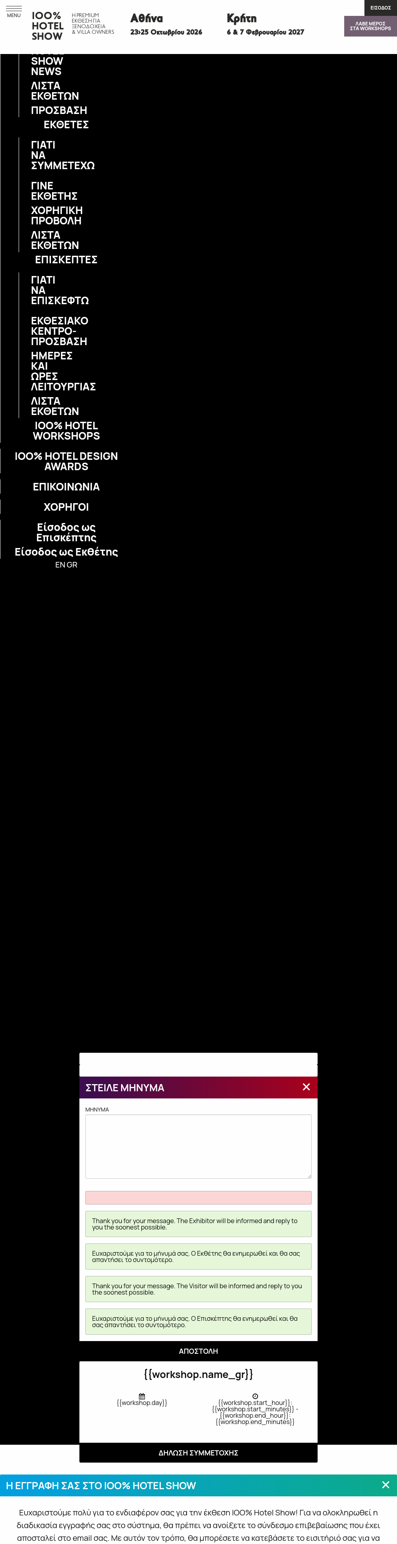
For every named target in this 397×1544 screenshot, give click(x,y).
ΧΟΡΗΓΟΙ (66, 507)
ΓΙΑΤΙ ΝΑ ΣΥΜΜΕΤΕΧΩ (35, 154)
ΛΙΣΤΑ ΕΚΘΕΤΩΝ (35, 90)
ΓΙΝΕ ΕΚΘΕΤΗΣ (35, 190)
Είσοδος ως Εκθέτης (66, 551)
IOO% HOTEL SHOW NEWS (35, 55)
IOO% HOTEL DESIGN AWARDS (66, 461)
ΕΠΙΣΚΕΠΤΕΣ (66, 259)
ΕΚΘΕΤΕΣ (66, 124)
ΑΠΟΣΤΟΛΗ (198, 1351)
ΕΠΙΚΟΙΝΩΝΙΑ (66, 486)
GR (72, 564)
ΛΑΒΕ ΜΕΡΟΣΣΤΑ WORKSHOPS (370, 26)
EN (60, 564)
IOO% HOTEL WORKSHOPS (66, 430)
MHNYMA (198, 1142)
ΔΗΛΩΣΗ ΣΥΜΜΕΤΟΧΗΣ (198, 1452)
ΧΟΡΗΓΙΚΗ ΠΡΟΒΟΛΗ (35, 215)
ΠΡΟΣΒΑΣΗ (35, 110)
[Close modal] (306, 1086)
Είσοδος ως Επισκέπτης (66, 532)
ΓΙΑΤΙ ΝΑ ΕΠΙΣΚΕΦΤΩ (35, 289)
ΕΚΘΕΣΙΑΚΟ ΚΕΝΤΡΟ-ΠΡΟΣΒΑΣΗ (35, 330)
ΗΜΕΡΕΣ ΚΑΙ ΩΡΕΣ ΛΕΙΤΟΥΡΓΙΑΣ (35, 371)
